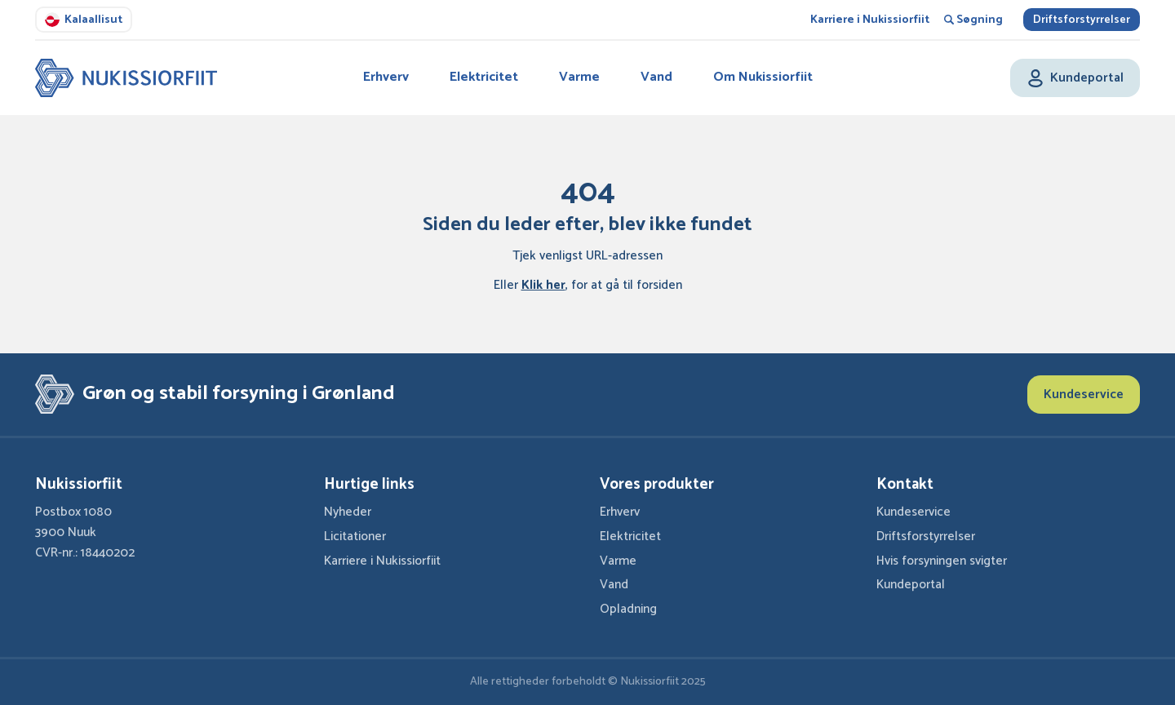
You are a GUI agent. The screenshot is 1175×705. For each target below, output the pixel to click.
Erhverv (386, 77)
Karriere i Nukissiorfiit (869, 20)
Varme (579, 77)
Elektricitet (484, 77)
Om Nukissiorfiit (763, 77)
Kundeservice (1084, 395)
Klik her (543, 285)
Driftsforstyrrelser (1081, 20)
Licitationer (355, 536)
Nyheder (347, 512)
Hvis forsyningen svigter (941, 561)
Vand (656, 77)
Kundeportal (910, 584)
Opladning (628, 609)
